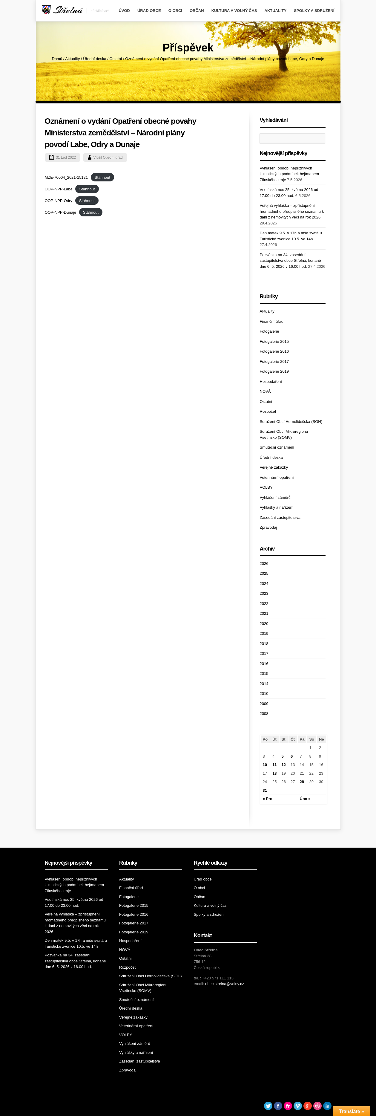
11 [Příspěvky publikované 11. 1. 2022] (274, 764)
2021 (264, 613)
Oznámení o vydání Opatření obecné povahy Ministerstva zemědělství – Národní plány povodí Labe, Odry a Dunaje (121, 133)
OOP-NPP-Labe (59, 189)
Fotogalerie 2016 (274, 351)
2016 (264, 663)
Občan (197, 10)
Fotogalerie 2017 (274, 361)
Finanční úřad (272, 321)
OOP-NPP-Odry (58, 200)
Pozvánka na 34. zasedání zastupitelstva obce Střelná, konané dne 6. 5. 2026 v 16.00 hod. (290, 261)
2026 (264, 563)
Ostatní (115, 58)
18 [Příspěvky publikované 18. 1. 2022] (274, 773)
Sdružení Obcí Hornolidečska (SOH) (291, 421)
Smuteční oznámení (277, 447)
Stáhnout (102, 177)
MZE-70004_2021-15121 (66, 177)
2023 (264, 593)
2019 (264, 633)
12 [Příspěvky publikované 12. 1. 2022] (284, 764)
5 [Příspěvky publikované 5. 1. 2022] (283, 756)
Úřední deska (94, 58)
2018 (264, 643)
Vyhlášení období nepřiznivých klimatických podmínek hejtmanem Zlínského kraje (289, 174)
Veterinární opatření (277, 477)
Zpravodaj (268, 527)
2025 (264, 573)
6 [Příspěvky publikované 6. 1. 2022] (292, 756)
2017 (264, 653)
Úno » (305, 799)
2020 (264, 623)
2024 (264, 583)
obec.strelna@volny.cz (224, 984)
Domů (57, 58)
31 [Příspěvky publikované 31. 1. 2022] (265, 790)
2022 (264, 603)
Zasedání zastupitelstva (280, 517)
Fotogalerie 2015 (274, 341)
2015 (264, 673)
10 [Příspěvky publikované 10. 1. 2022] (265, 764)
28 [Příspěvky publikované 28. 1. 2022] (302, 781)
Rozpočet (268, 411)
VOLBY (266, 487)
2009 (264, 703)
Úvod (124, 10)
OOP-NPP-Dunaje (60, 212)
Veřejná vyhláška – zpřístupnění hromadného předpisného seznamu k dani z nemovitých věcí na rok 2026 (292, 211)
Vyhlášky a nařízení (277, 507)
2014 (264, 683)
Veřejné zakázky (274, 467)
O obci (175, 10)
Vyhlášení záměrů (275, 497)
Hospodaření (271, 381)
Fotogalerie (269, 331)
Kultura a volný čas (234, 10)
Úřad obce (149, 10)
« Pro (268, 799)
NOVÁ (265, 391)
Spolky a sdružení (314, 10)
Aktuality (276, 10)
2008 (264, 713)
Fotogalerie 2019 (274, 371)
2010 (264, 693)
